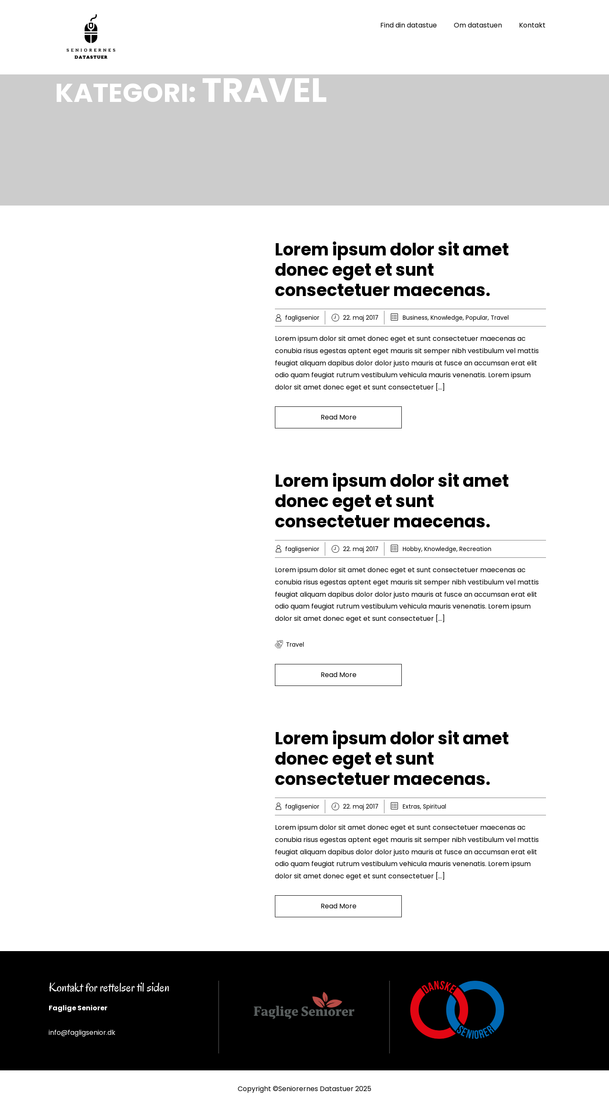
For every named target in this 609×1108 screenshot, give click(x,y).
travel (295, 644)
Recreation (475, 549)
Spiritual (434, 806)
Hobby (412, 549)
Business (415, 317)
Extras (411, 806)
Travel (500, 317)
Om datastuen (478, 25)
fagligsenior (302, 317)
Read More (339, 417)
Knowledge (447, 317)
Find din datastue (408, 25)
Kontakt (532, 25)
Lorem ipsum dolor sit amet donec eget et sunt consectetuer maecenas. (392, 270)
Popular (477, 317)
